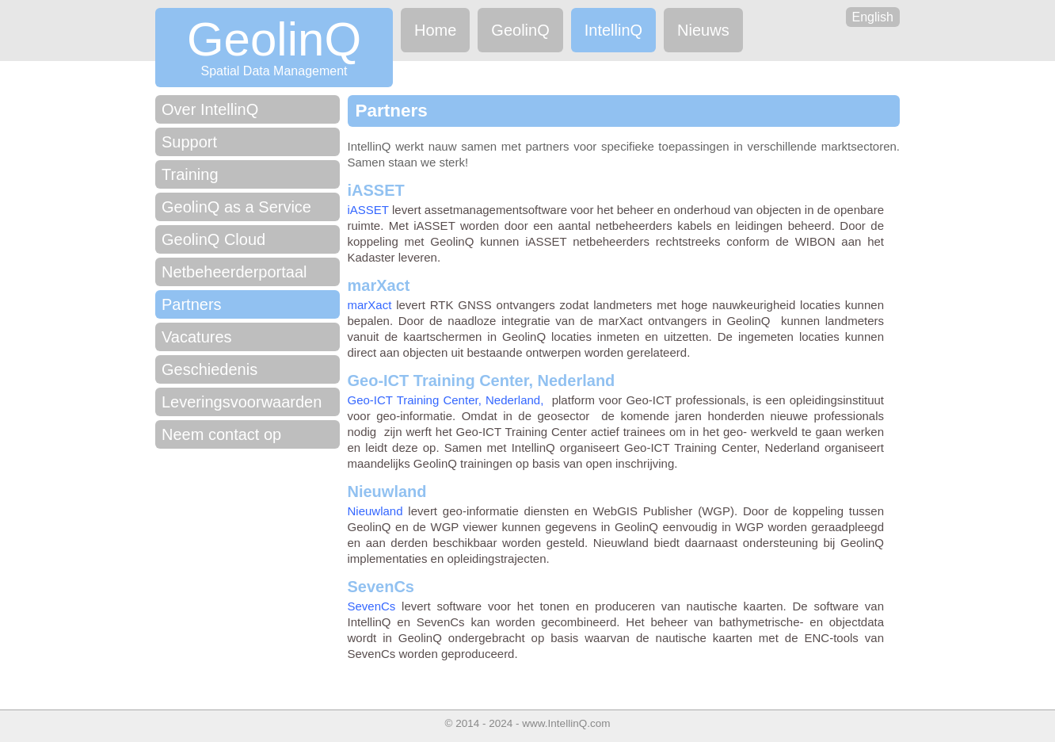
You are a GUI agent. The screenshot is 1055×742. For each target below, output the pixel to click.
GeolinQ (520, 30)
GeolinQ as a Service (236, 207)
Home (435, 30)
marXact (370, 305)
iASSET (368, 209)
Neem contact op (221, 434)
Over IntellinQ (210, 109)
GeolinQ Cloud (213, 239)
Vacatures (197, 337)
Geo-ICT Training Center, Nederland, (446, 400)
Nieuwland (375, 511)
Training (190, 174)
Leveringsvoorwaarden (242, 402)
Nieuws (703, 30)
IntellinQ (613, 30)
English (872, 17)
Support (189, 142)
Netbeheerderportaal (234, 272)
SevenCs (372, 606)
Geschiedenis (209, 369)
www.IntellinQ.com (566, 723)
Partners (192, 304)
